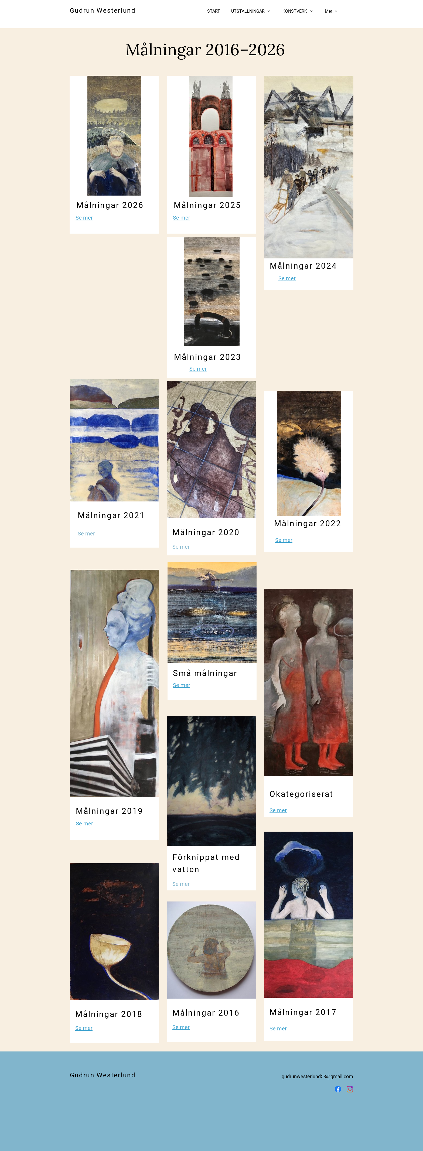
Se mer (84, 217)
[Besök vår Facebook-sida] (338, 1089)
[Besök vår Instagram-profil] (350, 1089)
